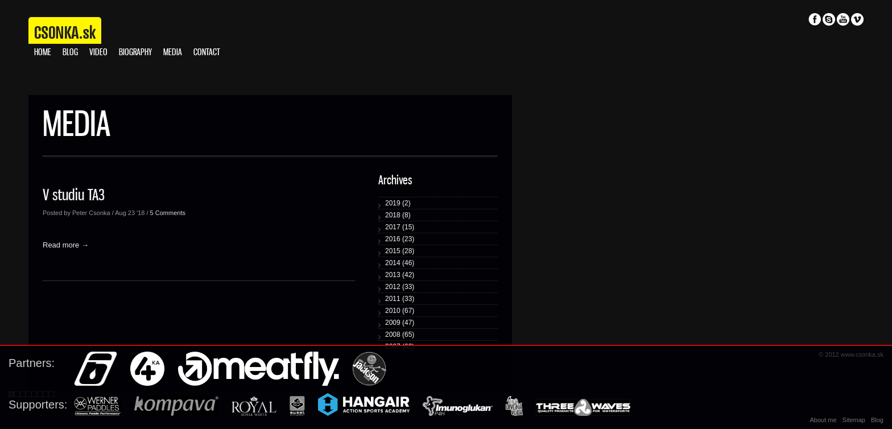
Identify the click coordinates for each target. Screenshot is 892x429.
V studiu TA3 (74, 196)
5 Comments (167, 212)
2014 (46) (399, 263)
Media (172, 52)
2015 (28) (399, 251)
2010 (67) (399, 311)
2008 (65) (399, 335)
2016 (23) (399, 239)
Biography (135, 52)
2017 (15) (399, 227)
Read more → (66, 245)
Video (98, 52)
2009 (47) (399, 323)
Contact (206, 52)
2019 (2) (398, 203)
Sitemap (854, 419)
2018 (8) (398, 215)
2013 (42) (399, 275)
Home (42, 52)
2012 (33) (399, 287)
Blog (70, 52)
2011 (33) (399, 299)
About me (823, 419)
